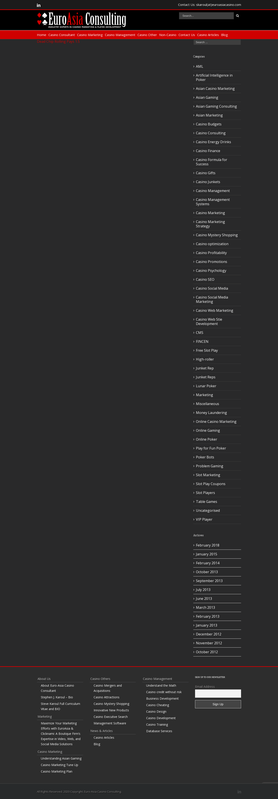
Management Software (110, 723)
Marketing (204, 395)
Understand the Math (161, 685)
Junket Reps (205, 377)
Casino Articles (208, 35)
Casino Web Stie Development (209, 321)
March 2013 (205, 607)
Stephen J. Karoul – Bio (57, 697)
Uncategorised (208, 510)
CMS (199, 332)
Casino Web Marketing (214, 310)
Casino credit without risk (164, 692)
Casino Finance (208, 151)
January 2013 (206, 625)
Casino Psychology (211, 270)
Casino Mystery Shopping (217, 235)
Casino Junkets (208, 182)
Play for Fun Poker (211, 448)
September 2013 (209, 580)
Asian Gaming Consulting (216, 106)
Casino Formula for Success (211, 162)
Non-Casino (167, 35)
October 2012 (207, 652)
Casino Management (120, 35)
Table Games (206, 501)
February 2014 (207, 563)
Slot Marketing (208, 475)
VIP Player (204, 519)
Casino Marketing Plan (56, 771)
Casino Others (100, 679)
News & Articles (101, 731)
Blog (224, 35)
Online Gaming (208, 430)
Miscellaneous (207, 404)
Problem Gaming (209, 466)
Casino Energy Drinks (213, 142)
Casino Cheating (157, 705)
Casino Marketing (90, 35)
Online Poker (206, 439)
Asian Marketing (209, 115)
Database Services (159, 731)
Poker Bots (205, 457)
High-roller (205, 359)
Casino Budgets (209, 124)
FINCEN (202, 341)
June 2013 (204, 598)
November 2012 (209, 643)
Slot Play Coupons (210, 484)
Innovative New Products (111, 710)
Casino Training (157, 724)
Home (41, 35)
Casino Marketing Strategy (210, 224)
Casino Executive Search (111, 717)
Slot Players (205, 493)
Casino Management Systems (213, 201)
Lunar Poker (206, 386)
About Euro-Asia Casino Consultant (57, 688)
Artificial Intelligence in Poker (214, 77)
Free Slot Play (207, 350)
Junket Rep (205, 368)
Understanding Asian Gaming (61, 758)
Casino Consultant (61, 35)
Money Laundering (211, 412)
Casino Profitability (211, 253)
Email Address (205, 686)
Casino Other (147, 35)
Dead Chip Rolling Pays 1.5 (58, 41)
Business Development (162, 698)
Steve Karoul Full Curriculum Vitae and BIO (60, 706)
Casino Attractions (106, 697)
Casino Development (161, 718)
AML (199, 66)
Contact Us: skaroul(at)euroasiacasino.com (209, 4)
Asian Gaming (207, 97)
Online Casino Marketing (216, 421)
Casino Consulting (211, 133)
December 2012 (208, 634)
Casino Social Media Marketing (212, 299)
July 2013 (203, 589)
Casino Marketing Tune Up (59, 765)
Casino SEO (205, 279)
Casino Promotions (211, 261)
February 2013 (207, 616)
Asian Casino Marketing (215, 88)
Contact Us (187, 35)
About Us (44, 679)
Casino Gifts (205, 173)
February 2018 (207, 545)
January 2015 (206, 554)
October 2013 (207, 571)
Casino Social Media (212, 288)
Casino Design (156, 711)
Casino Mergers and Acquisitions (108, 688)
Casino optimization (212, 244)
